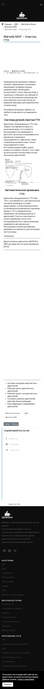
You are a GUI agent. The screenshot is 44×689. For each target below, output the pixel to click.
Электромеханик (8, 577)
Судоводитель (7, 573)
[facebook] (12, 438)
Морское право (8, 582)
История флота (7, 604)
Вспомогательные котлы (11, 657)
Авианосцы (6, 626)
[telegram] (12, 444)
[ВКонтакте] (13, 450)
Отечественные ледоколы (12, 608)
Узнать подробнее (25, 679)
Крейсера (5, 613)
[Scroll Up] (14, 504)
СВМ (3, 568)
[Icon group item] (4, 551)
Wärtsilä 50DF (18, 71)
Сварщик (5, 586)
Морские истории (8, 630)
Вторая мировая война (11, 622)
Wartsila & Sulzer (13, 413)
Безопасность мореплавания (13, 595)
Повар (4, 590)
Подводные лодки (9, 617)
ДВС (26, 413)
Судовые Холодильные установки (15, 644)
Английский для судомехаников (14, 666)
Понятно (7, 684)
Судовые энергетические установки (16, 653)
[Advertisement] (22, 57)
